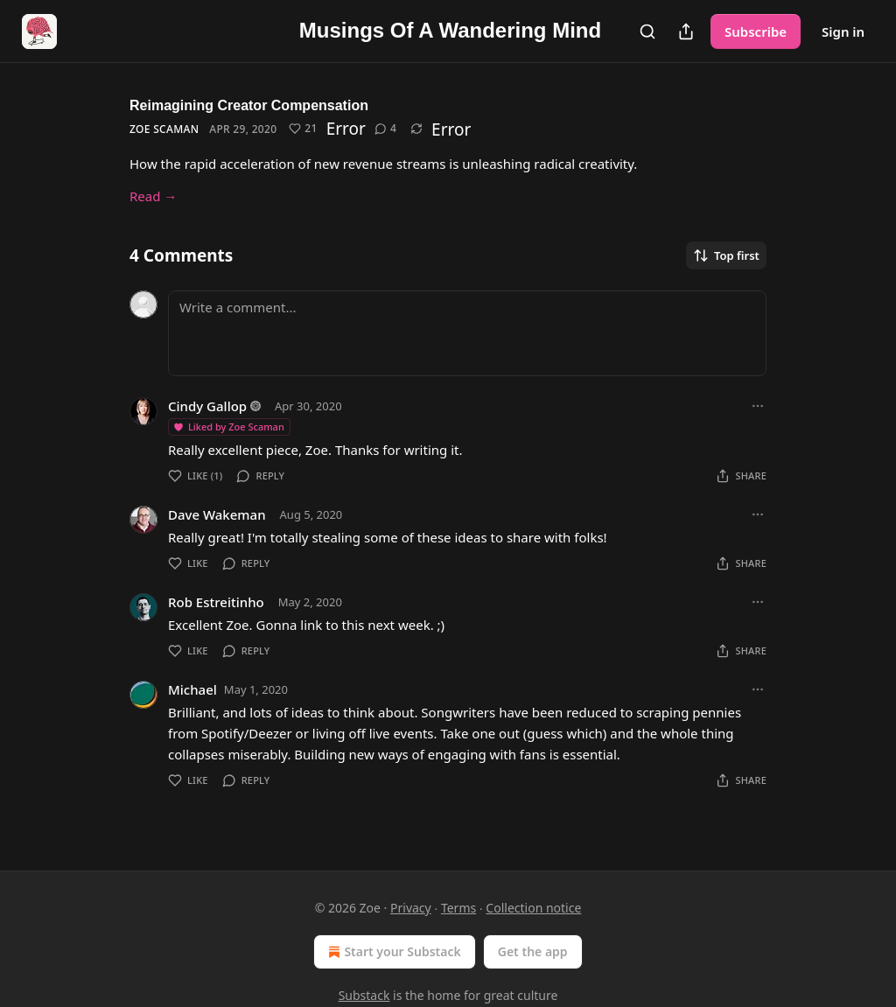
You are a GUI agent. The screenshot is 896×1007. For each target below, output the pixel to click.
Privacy (410, 907)
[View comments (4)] (385, 128)
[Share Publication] (686, 31)
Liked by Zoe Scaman (228, 426)
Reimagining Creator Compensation (249, 105)
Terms (458, 907)
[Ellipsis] (758, 406)
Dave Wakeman (217, 514)
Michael (192, 689)
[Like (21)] (303, 128)
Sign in (843, 31)
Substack (364, 995)
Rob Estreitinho (216, 602)
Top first (726, 255)
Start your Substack (392, 952)
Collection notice (533, 907)
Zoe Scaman (164, 129)
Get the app (533, 951)
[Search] (647, 31)
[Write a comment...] (467, 333)
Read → (153, 196)
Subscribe (755, 31)
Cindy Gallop (207, 406)
